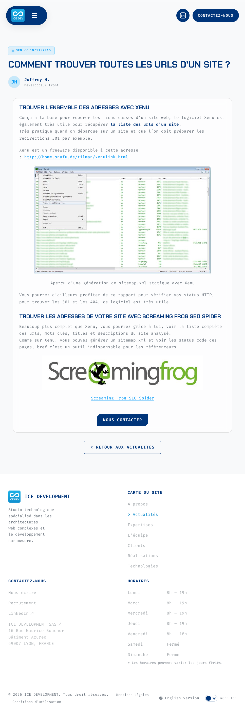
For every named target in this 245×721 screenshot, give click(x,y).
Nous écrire (22, 592)
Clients (136, 545)
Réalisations (143, 555)
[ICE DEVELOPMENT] (18, 15)
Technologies (143, 566)
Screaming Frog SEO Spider (122, 398)
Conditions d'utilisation (36, 701)
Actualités (143, 514)
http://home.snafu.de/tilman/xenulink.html (76, 157)
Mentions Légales (132, 694)
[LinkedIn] (183, 15)
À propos (138, 504)
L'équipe (138, 535)
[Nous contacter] (216, 15)
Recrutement (22, 603)
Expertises (140, 524)
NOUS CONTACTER (122, 419)
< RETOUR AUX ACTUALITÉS (122, 447)
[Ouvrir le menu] (37, 15)
